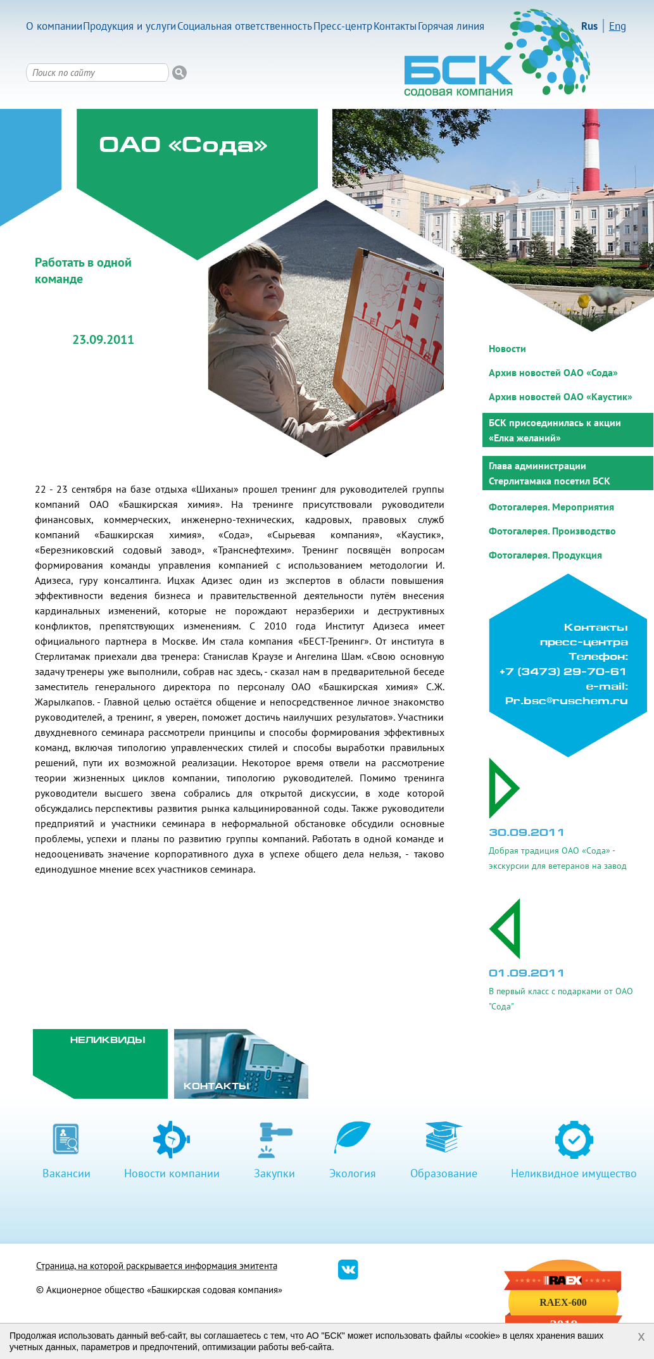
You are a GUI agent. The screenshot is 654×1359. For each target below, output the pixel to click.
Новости (507, 348)
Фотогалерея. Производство (552, 530)
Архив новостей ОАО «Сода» (553, 372)
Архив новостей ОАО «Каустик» (560, 396)
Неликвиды (108, 1041)
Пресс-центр (342, 26)
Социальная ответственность (244, 26)
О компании (54, 26)
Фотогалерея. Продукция (545, 554)
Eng (617, 26)
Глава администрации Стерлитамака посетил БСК (549, 473)
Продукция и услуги (129, 26)
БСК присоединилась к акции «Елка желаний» (555, 430)
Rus (589, 26)
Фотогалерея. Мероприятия (551, 506)
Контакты (395, 26)
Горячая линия (451, 26)
